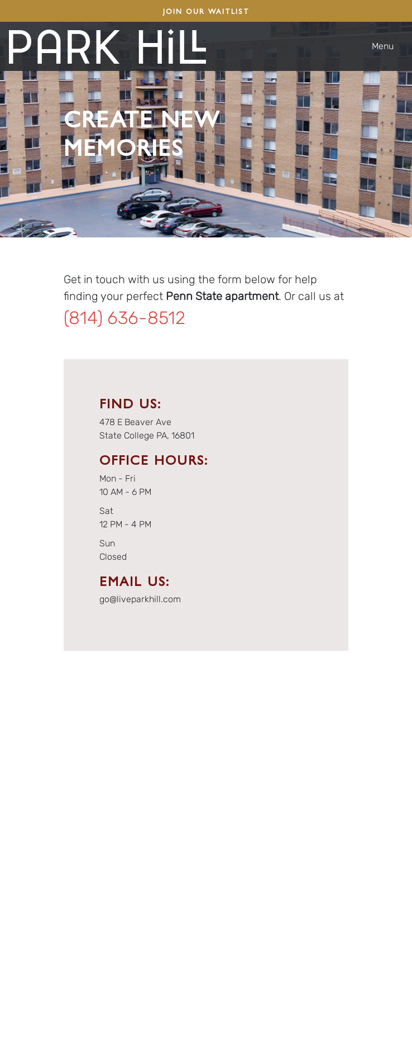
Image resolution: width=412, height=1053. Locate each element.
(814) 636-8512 (124, 317)
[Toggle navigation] (387, 46)
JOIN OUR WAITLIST (206, 11)
